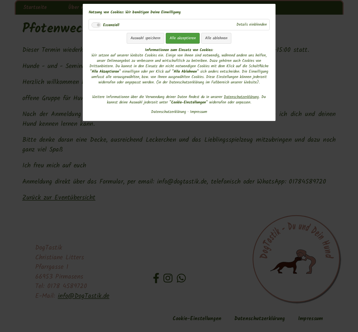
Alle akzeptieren (183, 38)
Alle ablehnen (216, 38)
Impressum (198, 112)
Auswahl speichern (145, 38)
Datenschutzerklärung (241, 97)
